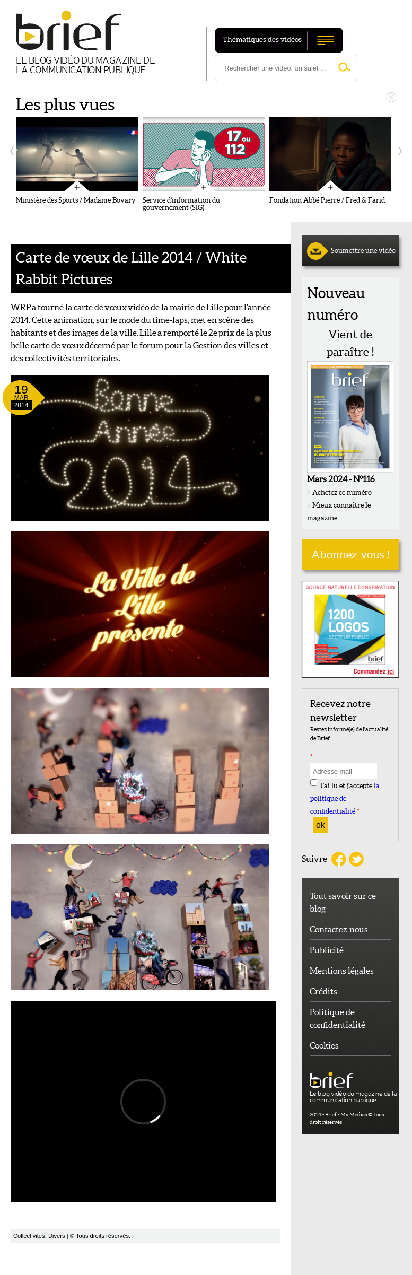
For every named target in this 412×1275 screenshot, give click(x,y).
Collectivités (29, 1236)
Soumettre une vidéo (363, 251)
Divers (56, 1236)
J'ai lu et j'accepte (345, 799)
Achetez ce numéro (342, 492)
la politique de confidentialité (345, 799)
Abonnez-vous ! (350, 554)
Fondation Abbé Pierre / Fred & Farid (327, 200)
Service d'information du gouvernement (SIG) (181, 204)
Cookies (324, 1045)
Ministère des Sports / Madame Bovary (76, 200)
